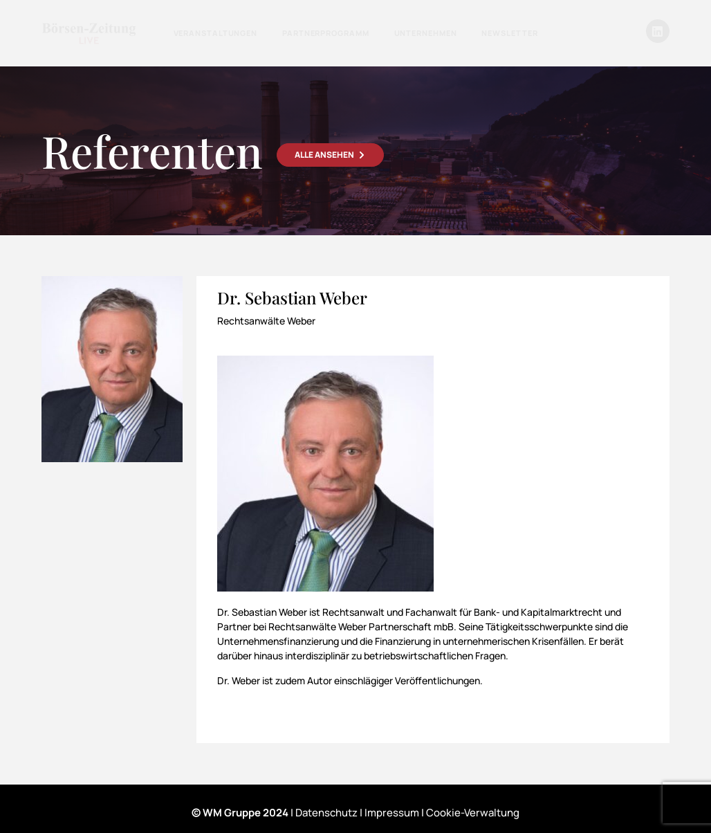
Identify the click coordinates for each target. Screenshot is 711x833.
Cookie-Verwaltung (472, 812)
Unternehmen (425, 33)
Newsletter (509, 33)
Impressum (391, 812)
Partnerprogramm (325, 33)
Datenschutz (326, 812)
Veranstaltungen (216, 33)
